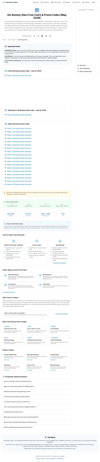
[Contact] (85, 2)
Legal (94, 2)
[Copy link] (50, 36)
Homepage (60, 458)
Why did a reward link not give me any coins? (17, 391)
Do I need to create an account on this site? (17, 401)
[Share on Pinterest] (42, 36)
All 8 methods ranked (9, 292)
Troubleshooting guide (60, 263)
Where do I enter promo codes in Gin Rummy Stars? (19, 386)
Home (4, 39)
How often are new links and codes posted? (17, 396)
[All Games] (45, 2)
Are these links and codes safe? (14, 412)
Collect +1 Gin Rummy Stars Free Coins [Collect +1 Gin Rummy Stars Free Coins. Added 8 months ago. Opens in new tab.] (19, 75)
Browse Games (41, 458)
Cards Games (11, 39)
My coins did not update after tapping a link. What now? (21, 422)
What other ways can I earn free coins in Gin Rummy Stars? (21, 417)
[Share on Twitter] (38, 36)
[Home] (36, 2)
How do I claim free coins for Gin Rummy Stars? (18, 381)
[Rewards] (66, 2)
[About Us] (76, 2)
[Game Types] (56, 2)
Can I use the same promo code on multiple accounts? (20, 407)
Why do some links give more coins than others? (18, 427)
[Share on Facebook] (34, 36)
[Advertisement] (37, 92)
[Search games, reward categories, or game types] (87, 9)
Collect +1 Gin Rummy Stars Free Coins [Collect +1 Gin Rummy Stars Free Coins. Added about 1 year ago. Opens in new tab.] (19, 115)
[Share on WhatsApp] (46, 36)
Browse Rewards (51, 458)
